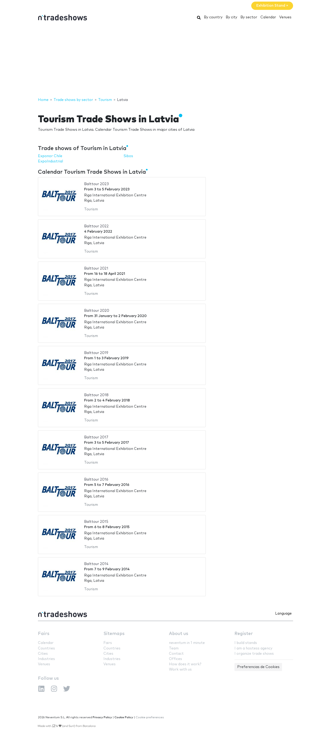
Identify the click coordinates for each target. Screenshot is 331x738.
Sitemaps (114, 634)
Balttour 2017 (96, 437)
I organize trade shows (254, 653)
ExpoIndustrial (50, 161)
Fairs (43, 634)
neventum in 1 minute (187, 643)
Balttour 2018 (96, 395)
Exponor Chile (50, 156)
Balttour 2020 (96, 310)
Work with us (180, 669)
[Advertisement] (165, 60)
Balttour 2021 (96, 268)
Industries (46, 659)
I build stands (245, 643)
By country (213, 17)
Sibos (128, 156)
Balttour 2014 (96, 564)
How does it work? (185, 664)
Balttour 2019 (96, 353)
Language (283, 613)
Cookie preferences (150, 717)
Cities (43, 653)
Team (174, 648)
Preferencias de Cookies (258, 667)
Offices (175, 659)
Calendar (268, 17)
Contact (176, 653)
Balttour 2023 (96, 184)
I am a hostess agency (253, 648)
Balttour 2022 (96, 226)
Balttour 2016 (96, 479)
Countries (46, 648)
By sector (248, 17)
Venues (285, 17)
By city (231, 17)
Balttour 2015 (96, 522)
